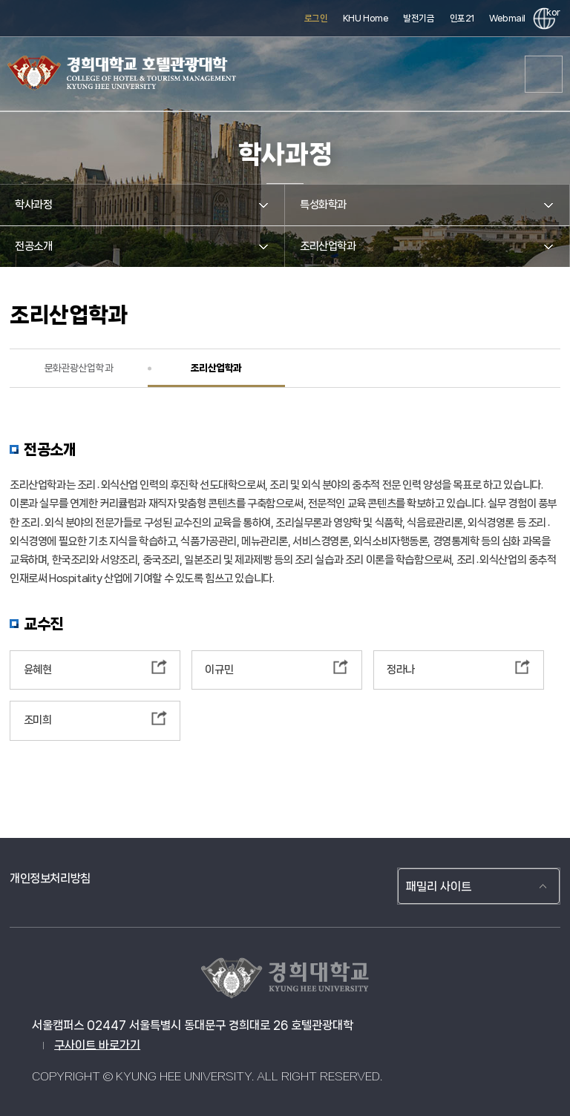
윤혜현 (38, 670)
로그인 (316, 18)
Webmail (507, 18)
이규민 (219, 670)
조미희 (38, 720)
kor (550, 12)
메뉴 (544, 74)
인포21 (462, 18)
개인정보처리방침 (50, 878)
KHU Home (366, 18)
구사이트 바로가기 (97, 1045)
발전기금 (418, 18)
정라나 (401, 670)
